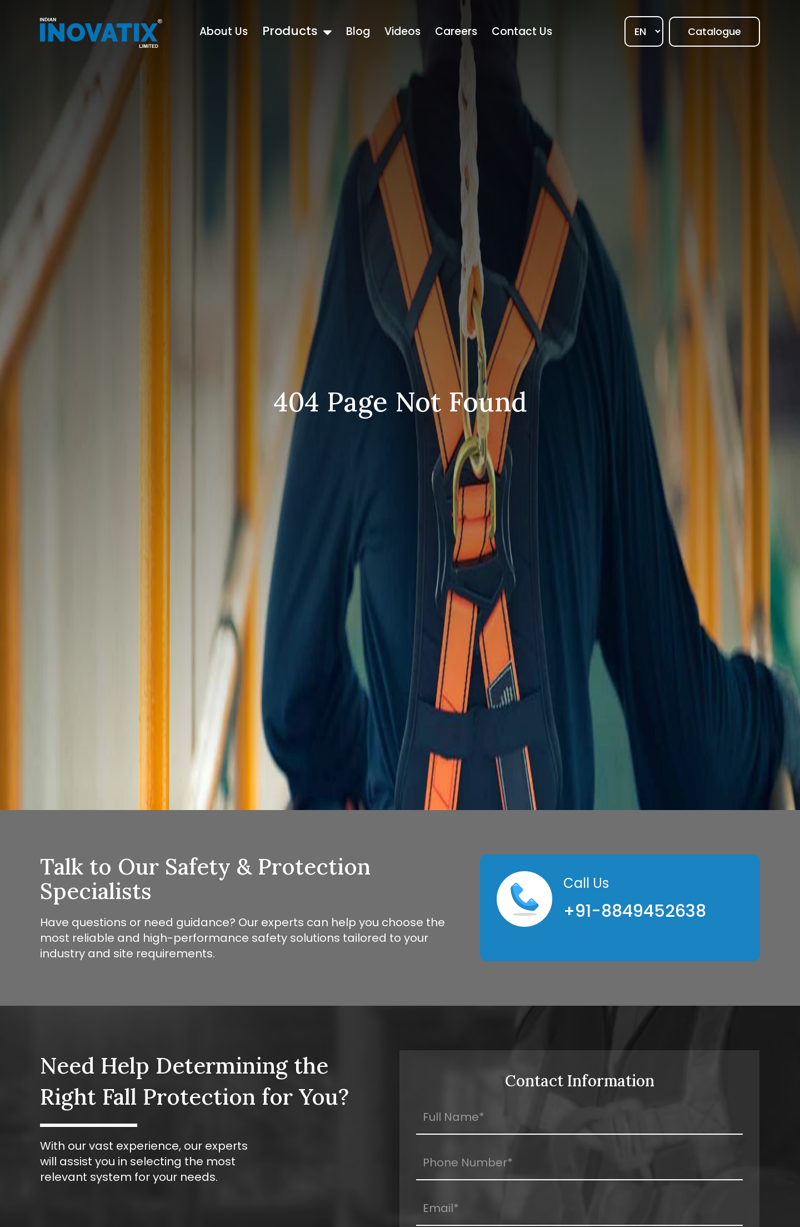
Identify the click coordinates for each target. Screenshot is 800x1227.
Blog (358, 31)
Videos (402, 31)
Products (290, 30)
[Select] (643, 31)
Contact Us (522, 31)
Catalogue (714, 31)
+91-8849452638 (634, 911)
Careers (456, 31)
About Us (223, 31)
